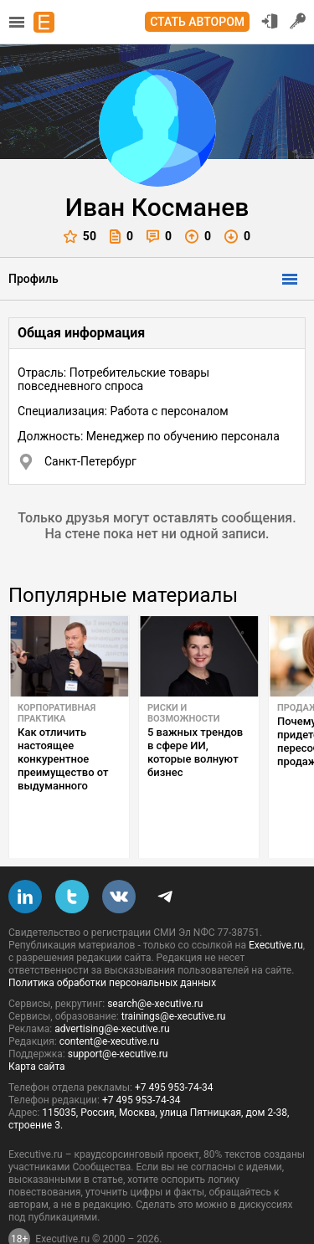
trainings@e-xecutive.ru (173, 977)
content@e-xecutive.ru (109, 1002)
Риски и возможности (183, 713)
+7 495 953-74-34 (174, 1048)
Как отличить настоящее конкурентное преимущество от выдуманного (63, 759)
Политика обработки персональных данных (112, 943)
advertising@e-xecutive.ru (111, 989)
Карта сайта (36, 1027)
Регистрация (298, 21)
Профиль (33, 278)
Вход (269, 21)
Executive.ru (276, 906)
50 (80, 236)
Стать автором (197, 21)
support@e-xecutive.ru (118, 1014)
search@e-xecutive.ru (155, 964)
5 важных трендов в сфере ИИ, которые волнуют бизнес (195, 752)
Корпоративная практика (56, 713)
